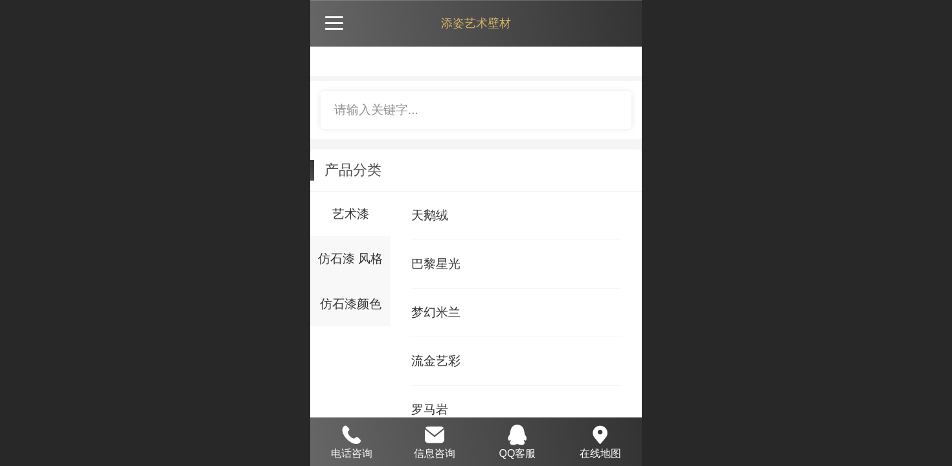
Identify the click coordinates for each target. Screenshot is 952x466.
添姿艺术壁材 (476, 23)
